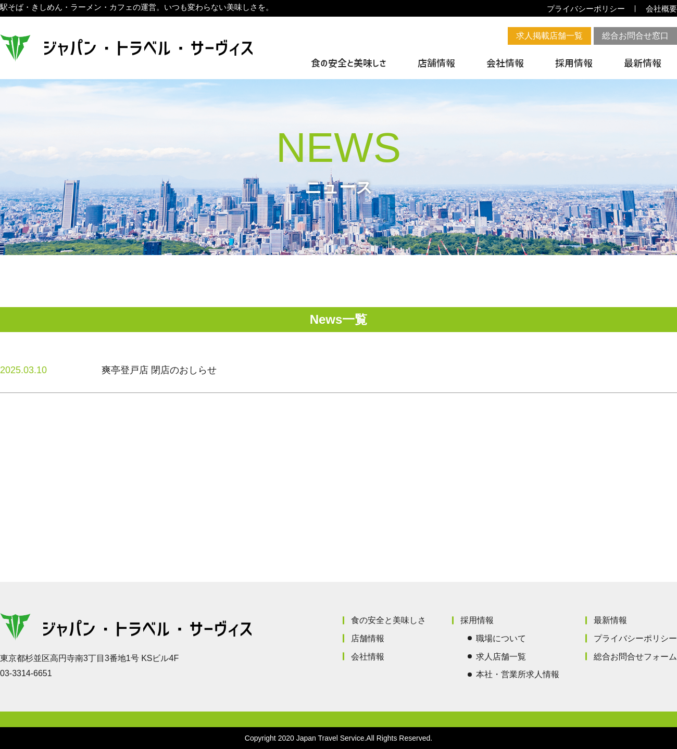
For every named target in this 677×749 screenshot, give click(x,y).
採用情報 (574, 63)
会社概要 (661, 8)
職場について (501, 638)
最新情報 (642, 63)
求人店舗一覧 (501, 656)
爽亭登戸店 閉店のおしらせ (159, 370)
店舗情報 (436, 63)
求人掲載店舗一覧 (549, 35)
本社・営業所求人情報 (517, 674)
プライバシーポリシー (586, 8)
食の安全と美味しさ (348, 63)
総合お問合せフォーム (635, 656)
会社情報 (505, 63)
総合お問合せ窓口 (635, 35)
